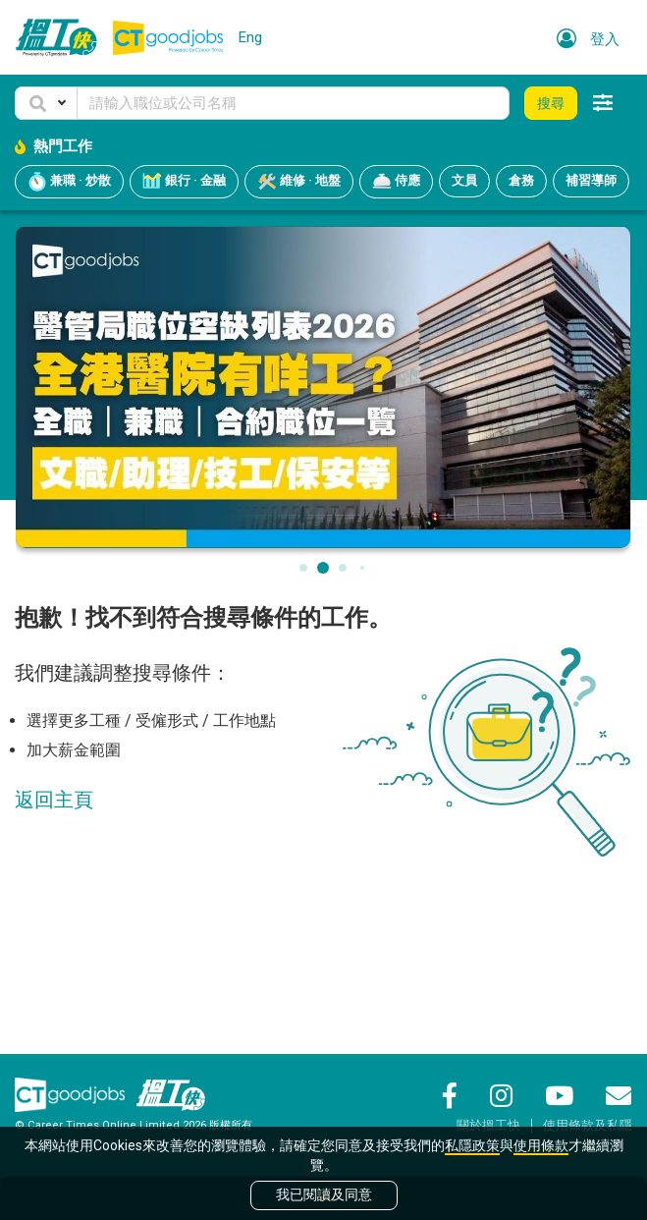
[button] (46, 103)
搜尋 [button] (551, 103)
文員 (464, 180)
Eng (250, 37)
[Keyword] (293, 103)
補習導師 (591, 180)
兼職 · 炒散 (69, 182)
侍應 (396, 182)
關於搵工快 (488, 1125)
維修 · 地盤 (299, 182)
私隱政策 (472, 1145)
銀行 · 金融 (184, 182)
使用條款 (540, 1145)
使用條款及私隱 (587, 1125)
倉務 (521, 180)
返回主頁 (54, 799)
